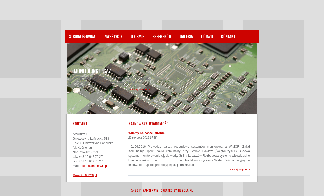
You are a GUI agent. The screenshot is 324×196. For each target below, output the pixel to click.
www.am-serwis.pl (85, 175)
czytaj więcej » (140, 89)
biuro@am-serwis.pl (93, 166)
